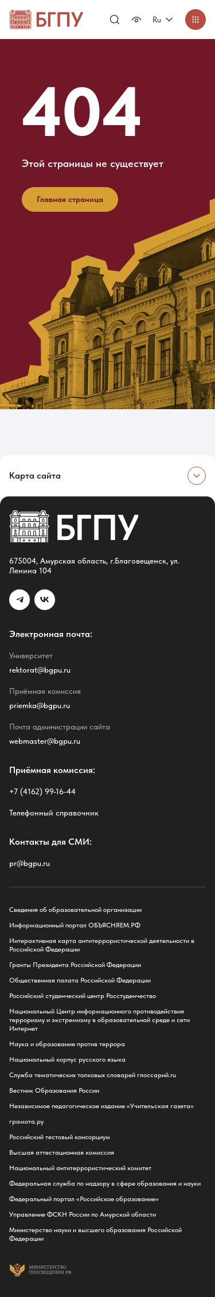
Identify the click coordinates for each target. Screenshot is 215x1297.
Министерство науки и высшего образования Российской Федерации (95, 1234)
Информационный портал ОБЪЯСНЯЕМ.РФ (74, 925)
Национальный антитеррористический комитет (80, 1168)
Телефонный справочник (54, 812)
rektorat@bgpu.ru (40, 669)
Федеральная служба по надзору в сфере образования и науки (105, 1183)
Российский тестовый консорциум (59, 1137)
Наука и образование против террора (67, 1044)
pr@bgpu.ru (29, 863)
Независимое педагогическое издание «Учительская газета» (101, 1106)
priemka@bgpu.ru (39, 705)
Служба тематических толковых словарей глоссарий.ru (92, 1075)
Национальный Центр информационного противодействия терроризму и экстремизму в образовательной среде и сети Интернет (99, 1019)
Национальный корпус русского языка (67, 1059)
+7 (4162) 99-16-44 (42, 791)
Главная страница (70, 199)
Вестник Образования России (54, 1090)
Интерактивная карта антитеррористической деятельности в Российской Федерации (101, 945)
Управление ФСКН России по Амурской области (82, 1214)
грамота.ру (26, 1121)
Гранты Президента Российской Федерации (75, 965)
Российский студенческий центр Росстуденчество (82, 996)
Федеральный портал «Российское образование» (84, 1199)
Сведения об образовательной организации (75, 910)
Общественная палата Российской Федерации (80, 980)
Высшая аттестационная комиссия (61, 1152)
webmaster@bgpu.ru (44, 740)
